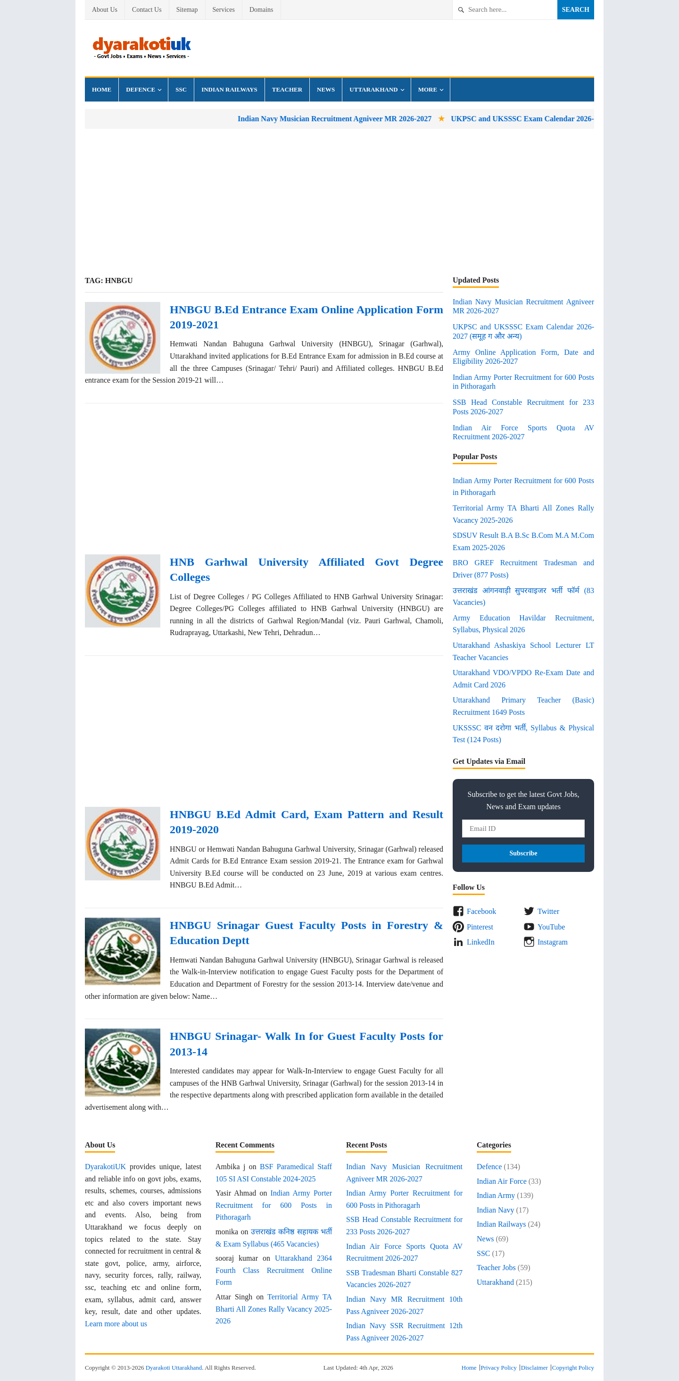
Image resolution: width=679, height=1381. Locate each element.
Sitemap (187, 9)
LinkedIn (481, 942)
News (326, 89)
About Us (104, 9)
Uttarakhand (373, 89)
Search (575, 9)
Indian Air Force (502, 1181)
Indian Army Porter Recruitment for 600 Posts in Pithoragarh (273, 1205)
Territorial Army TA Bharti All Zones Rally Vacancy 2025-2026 (273, 1309)
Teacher (287, 89)
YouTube (551, 927)
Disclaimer (534, 1367)
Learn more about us (116, 1324)
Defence (140, 89)
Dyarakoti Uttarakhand (174, 1367)
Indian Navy (495, 1210)
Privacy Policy (499, 1367)
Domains (261, 9)
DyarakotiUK (105, 1167)
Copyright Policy (573, 1367)
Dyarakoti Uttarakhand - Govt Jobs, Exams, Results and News (141, 48)
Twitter (548, 911)
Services (224, 9)
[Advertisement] (339, 202)
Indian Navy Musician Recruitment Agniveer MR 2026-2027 (345, 119)
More (427, 89)
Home (101, 89)
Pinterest (480, 927)
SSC (181, 89)
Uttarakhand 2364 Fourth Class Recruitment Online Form (273, 1270)
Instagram (553, 942)
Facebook (481, 911)
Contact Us (147, 9)
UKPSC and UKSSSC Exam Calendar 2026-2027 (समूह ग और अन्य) (568, 119)
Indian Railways (229, 89)
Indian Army (496, 1195)
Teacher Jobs (496, 1268)
